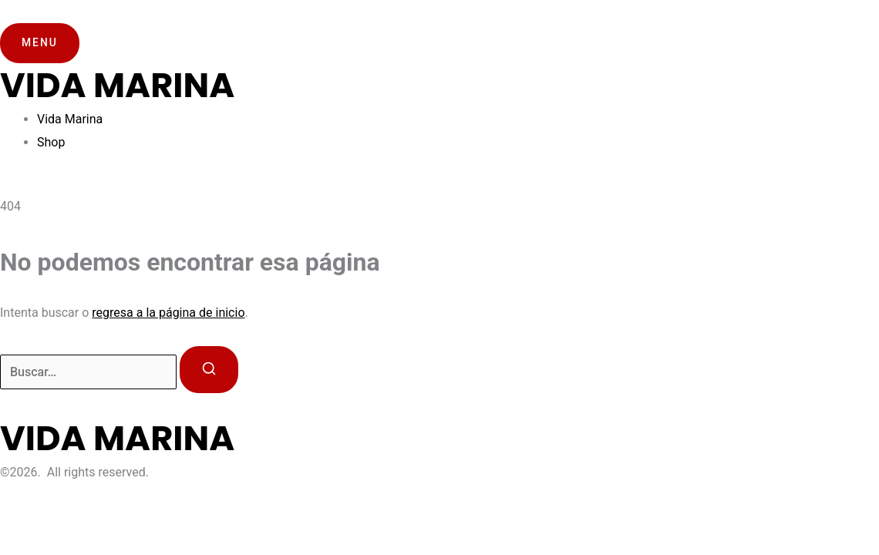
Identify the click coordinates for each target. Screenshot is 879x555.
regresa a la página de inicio (168, 312)
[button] (39, 43)
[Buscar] (209, 369)
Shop (51, 142)
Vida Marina (70, 119)
